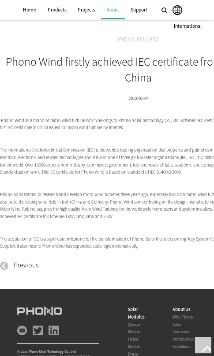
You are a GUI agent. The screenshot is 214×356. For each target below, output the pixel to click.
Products (57, 10)
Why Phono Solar (183, 320)
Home (29, 10)
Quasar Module (134, 328)
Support (139, 10)
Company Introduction (183, 335)
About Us (181, 309)
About (113, 10)
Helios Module (134, 342)
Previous (19, 265)
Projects (86, 10)
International (188, 26)
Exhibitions (182, 346)
